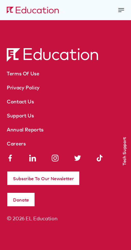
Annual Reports (25, 129)
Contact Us (20, 101)
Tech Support (124, 151)
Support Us (20, 115)
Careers (16, 143)
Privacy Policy (23, 87)
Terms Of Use (23, 73)
